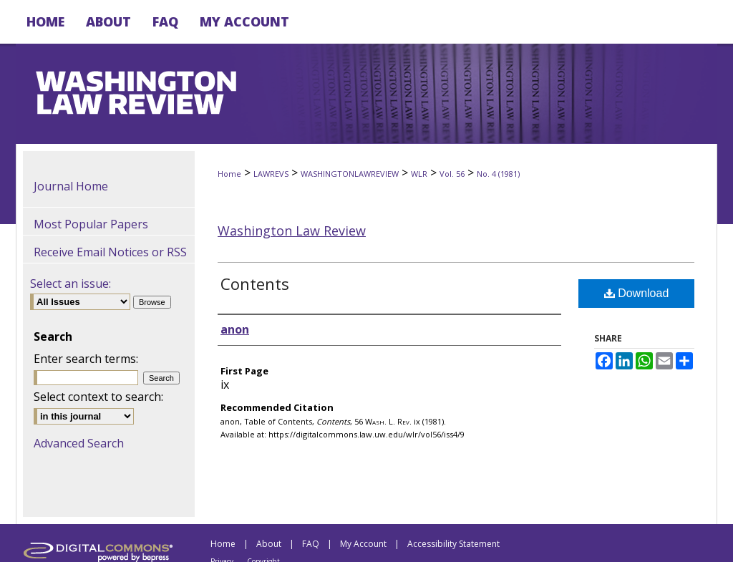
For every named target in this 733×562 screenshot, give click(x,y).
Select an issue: (70, 283)
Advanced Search (79, 443)
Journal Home (71, 186)
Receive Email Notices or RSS (110, 252)
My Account (363, 544)
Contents (254, 283)
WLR (419, 173)
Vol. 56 (452, 173)
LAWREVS (270, 173)
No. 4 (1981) (498, 173)
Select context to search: (98, 396)
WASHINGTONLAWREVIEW (350, 173)
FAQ (310, 544)
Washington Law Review (292, 230)
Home (229, 173)
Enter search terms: (86, 359)
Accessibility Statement (453, 544)
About (268, 544)
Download (636, 293)
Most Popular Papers (91, 224)
